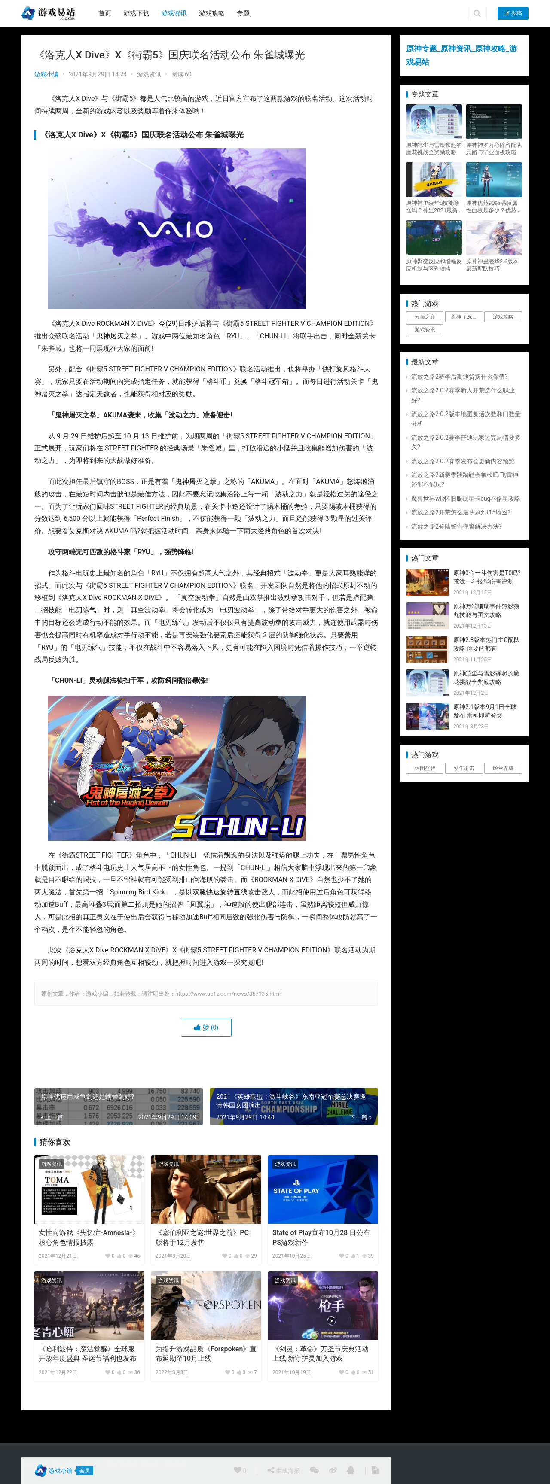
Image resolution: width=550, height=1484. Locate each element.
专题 (243, 13)
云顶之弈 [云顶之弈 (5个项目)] (425, 317)
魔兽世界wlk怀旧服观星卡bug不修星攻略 (465, 498)
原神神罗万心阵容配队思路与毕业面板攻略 (494, 148)
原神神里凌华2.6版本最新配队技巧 (492, 265)
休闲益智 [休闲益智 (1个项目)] (425, 768)
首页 (104, 13)
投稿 (513, 13)
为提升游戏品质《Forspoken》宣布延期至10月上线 (206, 1353)
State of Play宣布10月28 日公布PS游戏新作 (321, 1237)
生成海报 (283, 1470)
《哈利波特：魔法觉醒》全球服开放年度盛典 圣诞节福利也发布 (88, 1353)
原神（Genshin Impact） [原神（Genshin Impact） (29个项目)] (467, 317)
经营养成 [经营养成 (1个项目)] (503, 768)
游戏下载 (136, 13)
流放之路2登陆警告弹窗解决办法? (456, 526)
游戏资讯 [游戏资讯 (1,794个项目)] (425, 330)
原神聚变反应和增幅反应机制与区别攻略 (434, 265)
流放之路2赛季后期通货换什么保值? (459, 376)
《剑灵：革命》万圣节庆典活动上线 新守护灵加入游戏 (320, 1353)
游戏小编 (46, 74)
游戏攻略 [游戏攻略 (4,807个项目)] (503, 317)
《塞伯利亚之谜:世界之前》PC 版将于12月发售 (202, 1237)
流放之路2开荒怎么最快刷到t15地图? (460, 512)
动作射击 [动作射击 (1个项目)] (464, 768)
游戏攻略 (212, 13)
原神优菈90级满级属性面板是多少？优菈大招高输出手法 (494, 207)
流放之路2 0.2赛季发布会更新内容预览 (463, 461)
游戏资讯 (174, 13)
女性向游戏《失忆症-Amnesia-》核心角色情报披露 (89, 1237)
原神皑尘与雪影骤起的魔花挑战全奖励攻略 (434, 148)
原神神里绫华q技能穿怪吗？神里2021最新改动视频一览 (432, 207)
